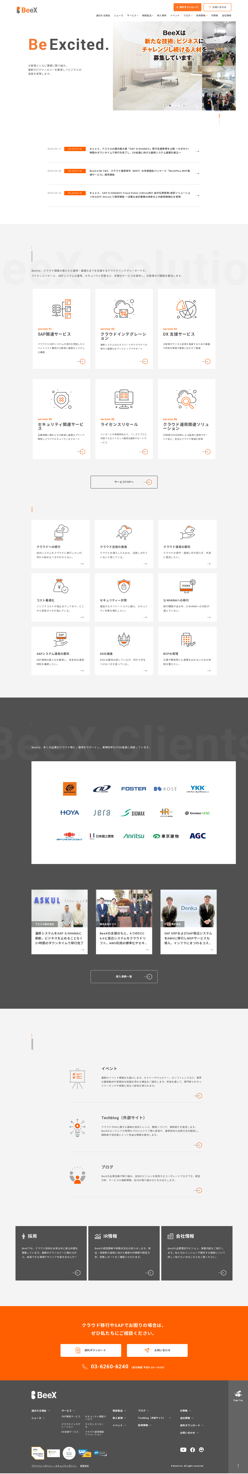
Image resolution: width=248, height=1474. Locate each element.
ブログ (142, 1411)
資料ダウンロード (95, 1351)
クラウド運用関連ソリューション (94, 1433)
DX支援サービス (70, 1432)
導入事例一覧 (134, 977)
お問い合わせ (162, 1351)
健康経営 (84, 1466)
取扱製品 (118, 1411)
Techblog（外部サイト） (152, 1418)
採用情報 (143, 1426)
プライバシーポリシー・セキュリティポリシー (54, 1466)
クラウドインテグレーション (70, 1426)
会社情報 (185, 1419)
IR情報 (184, 1411)
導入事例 (118, 1419)
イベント (118, 1426)
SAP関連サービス (70, 1417)
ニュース (36, 1419)
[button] (165, 106)
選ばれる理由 (39, 1411)
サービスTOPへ (124, 482)
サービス (66, 1411)
